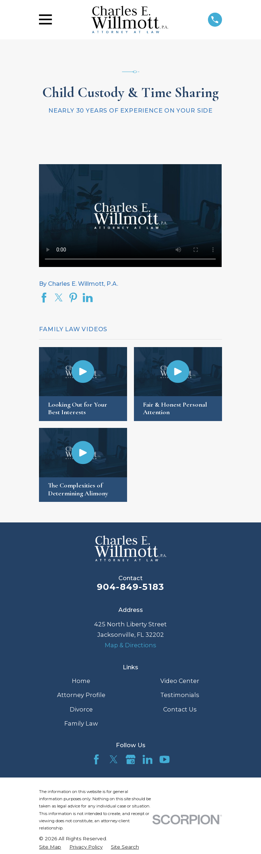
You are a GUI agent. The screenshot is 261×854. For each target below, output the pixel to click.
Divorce (81, 709)
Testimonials (179, 694)
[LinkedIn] (148, 759)
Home (81, 680)
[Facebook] (96, 759)
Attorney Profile (81, 694)
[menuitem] (50, 847)
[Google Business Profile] (131, 759)
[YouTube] (165, 759)
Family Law (81, 723)
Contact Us (180, 709)
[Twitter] (114, 759)
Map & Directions (130, 645)
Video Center (179, 680)
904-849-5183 (131, 586)
